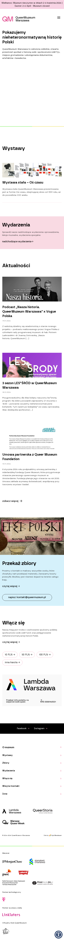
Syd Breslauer (56, 835)
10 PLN (10, 655)
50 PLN (27, 655)
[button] (59, 935)
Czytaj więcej (11, 642)
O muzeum (8, 747)
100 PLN (45, 655)
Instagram (40, 728)
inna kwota (12, 662)
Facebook (23, 728)
